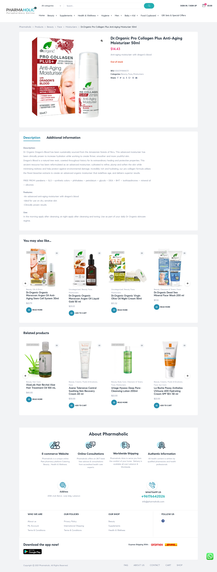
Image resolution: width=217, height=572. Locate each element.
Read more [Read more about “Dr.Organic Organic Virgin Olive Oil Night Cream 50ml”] (122, 311)
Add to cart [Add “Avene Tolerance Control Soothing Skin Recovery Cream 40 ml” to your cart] (81, 406)
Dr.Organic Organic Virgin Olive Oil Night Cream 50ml (126, 298)
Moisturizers (138, 74)
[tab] (31, 139)
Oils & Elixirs (37, 290)
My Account (33, 526)
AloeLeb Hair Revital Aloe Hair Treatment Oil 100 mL (41, 387)
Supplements (114, 526)
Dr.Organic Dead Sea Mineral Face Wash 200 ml (169, 295)
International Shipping (74, 526)
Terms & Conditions (36, 531)
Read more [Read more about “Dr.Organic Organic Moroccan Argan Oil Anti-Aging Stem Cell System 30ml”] (37, 310)
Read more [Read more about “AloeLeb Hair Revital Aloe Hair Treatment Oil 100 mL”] (37, 400)
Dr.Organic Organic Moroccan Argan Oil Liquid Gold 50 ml (84, 299)
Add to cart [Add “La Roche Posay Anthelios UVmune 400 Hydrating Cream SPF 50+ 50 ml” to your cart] (166, 406)
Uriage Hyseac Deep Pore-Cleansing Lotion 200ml (126, 390)
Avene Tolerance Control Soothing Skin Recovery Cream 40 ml (82, 391)
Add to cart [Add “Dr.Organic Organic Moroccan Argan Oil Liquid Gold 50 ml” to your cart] (81, 314)
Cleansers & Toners (168, 290)
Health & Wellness (116, 531)
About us (32, 522)
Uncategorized (75, 290)
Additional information (63, 138)
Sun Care (162, 386)
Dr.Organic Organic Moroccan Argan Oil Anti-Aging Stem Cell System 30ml (42, 296)
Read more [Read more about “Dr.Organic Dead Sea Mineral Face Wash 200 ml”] (165, 307)
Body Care (122, 382)
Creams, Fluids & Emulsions (86, 382)
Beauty (124, 74)
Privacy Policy (70, 522)
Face (130, 74)
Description (31, 138)
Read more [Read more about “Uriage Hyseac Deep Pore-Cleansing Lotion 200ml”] (122, 403)
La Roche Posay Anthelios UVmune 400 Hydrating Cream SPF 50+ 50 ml (168, 391)
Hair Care (37, 382)
